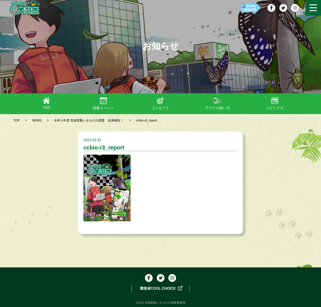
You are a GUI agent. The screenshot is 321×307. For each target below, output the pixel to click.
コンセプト (160, 108)
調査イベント (103, 108)
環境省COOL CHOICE (161, 288)
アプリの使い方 (217, 108)
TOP (46, 108)
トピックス (275, 108)
